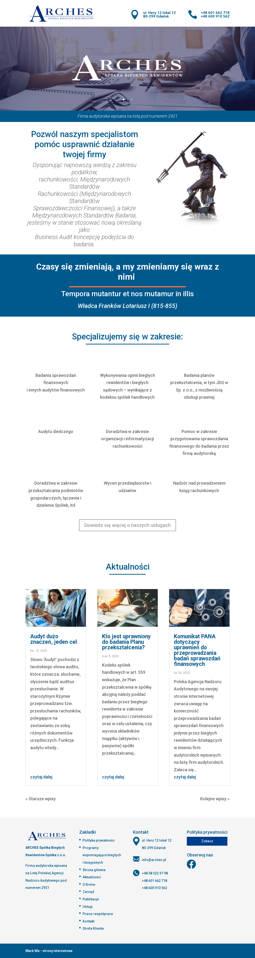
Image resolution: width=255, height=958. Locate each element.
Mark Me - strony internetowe (49, 951)
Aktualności (92, 877)
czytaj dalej (41, 776)
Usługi (88, 907)
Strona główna (94, 870)
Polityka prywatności (99, 840)
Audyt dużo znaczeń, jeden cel (53, 639)
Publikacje (91, 899)
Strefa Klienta (93, 928)
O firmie (89, 884)
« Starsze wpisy (40, 798)
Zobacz (207, 841)
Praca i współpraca (98, 914)
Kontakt (88, 921)
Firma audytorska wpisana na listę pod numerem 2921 (128, 116)
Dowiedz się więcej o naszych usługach (127, 525)
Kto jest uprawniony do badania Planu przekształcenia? (126, 642)
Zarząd (88, 892)
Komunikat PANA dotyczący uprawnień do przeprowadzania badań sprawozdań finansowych (197, 650)
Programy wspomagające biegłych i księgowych (102, 855)
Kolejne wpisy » (215, 798)
